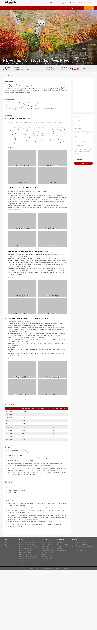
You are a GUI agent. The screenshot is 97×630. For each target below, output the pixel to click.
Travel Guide (55, 8)
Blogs (72, 8)
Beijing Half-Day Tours (25, 548)
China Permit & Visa (62, 544)
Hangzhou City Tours (48, 550)
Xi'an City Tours (46, 542)
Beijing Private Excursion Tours (28, 556)
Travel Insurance (62, 550)
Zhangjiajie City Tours (48, 552)
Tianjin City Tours (47, 558)
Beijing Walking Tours (25, 550)
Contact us (7, 544)
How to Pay (7, 546)
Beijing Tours (15, 8)
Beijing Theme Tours (25, 562)
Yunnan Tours (46, 562)
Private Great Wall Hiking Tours (28, 542)
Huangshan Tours (47, 564)
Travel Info (60, 548)
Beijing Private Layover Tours (27, 546)
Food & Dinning (61, 546)
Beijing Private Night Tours (26, 554)
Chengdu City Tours (47, 556)
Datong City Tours (47, 554)
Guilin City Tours (46, 546)
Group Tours (44, 8)
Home (6, 8)
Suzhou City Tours (47, 548)
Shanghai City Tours (47, 544)
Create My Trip (89, 8)
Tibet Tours (45, 560)
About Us (64, 8)
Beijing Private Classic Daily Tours (28, 544)
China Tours (34, 8)
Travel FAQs (60, 542)
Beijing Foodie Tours (25, 552)
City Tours (25, 8)
